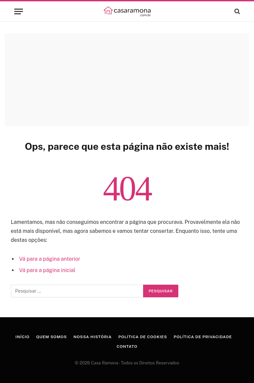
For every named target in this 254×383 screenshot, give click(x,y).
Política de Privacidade (203, 337)
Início (23, 337)
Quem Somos (51, 337)
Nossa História (92, 337)
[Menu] (18, 11)
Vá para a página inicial (47, 270)
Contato (127, 346)
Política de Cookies (142, 337)
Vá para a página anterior (49, 259)
